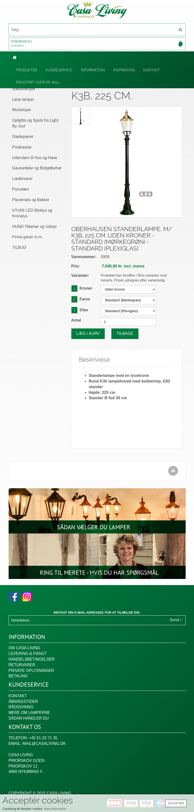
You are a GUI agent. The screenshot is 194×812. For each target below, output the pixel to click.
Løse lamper (23, 99)
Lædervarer (22, 179)
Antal (76, 320)
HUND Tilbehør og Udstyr (34, 226)
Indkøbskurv (97, 43)
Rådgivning (21, 707)
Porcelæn (20, 189)
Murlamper (21, 110)
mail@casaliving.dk (44, 743)
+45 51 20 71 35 (43, 738)
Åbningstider (23, 701)
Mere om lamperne (29, 712)
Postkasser (22, 147)
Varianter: (80, 275)
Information (93, 70)
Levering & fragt (28, 653)
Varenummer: (83, 257)
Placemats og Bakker (30, 200)
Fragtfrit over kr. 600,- (38, 82)
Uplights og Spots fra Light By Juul (35, 123)
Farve (80, 299)
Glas (79, 310)
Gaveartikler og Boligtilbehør (37, 168)
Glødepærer (22, 136)
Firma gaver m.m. (27, 237)
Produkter (26, 70)
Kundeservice (59, 70)
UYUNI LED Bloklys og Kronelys (32, 213)
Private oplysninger (31, 670)
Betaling (18, 676)
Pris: (75, 266)
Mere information (55, 809)
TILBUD (19, 247)
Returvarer (22, 665)
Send (176, 620)
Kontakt (151, 70)
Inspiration (124, 70)
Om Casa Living (25, 648)
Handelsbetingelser (32, 659)
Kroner (81, 288)
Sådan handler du (29, 718)
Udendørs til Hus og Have (34, 158)
